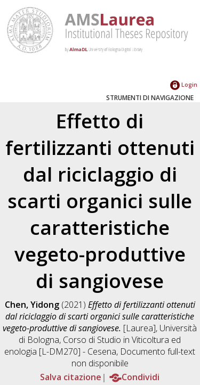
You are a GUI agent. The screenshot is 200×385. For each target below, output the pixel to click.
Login (183, 84)
